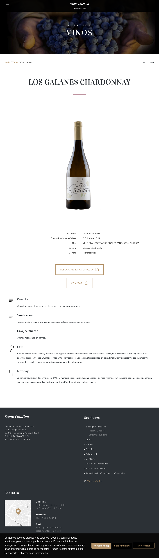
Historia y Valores (97, 430)
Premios (90, 449)
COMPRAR (76, 283)
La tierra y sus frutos (99, 434)
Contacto (91, 458)
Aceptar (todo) (101, 545)
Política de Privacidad (97, 463)
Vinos (15, 62)
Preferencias (143, 545)
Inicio (7, 62)
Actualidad (91, 454)
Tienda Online (93, 481)
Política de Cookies (96, 468)
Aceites (90, 444)
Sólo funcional (121, 545)
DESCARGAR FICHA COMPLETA (76, 269)
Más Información (38, 553)
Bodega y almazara (96, 426)
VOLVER (150, 62)
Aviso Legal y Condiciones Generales (105, 473)
